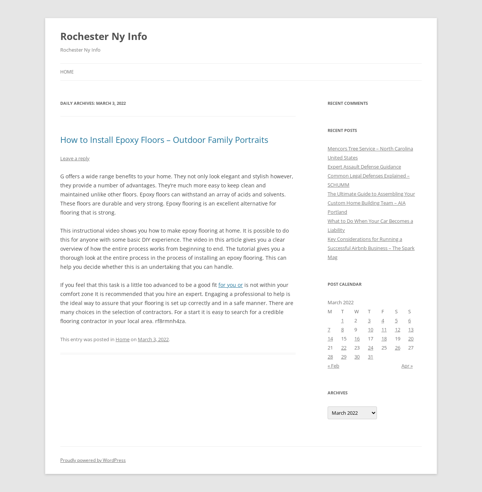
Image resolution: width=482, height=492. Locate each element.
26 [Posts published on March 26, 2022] (397, 347)
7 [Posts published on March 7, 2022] (329, 329)
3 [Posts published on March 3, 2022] (369, 320)
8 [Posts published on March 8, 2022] (342, 329)
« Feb (333, 365)
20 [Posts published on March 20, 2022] (410, 338)
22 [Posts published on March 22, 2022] (343, 347)
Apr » (407, 365)
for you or (230, 284)
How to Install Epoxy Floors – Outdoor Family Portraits (164, 139)
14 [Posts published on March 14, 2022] (330, 338)
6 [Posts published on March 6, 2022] (409, 320)
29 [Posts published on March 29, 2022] (343, 356)
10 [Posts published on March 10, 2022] (370, 329)
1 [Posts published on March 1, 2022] (342, 320)
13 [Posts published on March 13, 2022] (410, 329)
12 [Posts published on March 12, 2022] (397, 329)
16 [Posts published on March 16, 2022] (357, 338)
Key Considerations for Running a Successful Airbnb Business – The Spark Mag (371, 248)
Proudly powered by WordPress (93, 460)
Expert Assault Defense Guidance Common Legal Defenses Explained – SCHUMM (369, 175)
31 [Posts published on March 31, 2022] (370, 356)
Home (67, 72)
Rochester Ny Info (103, 36)
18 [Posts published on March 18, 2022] (384, 338)
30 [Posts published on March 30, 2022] (357, 356)
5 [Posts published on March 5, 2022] (396, 320)
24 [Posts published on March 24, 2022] (370, 347)
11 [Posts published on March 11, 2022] (384, 329)
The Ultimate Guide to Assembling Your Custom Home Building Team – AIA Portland (371, 202)
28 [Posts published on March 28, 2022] (330, 356)
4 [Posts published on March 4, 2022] (382, 320)
